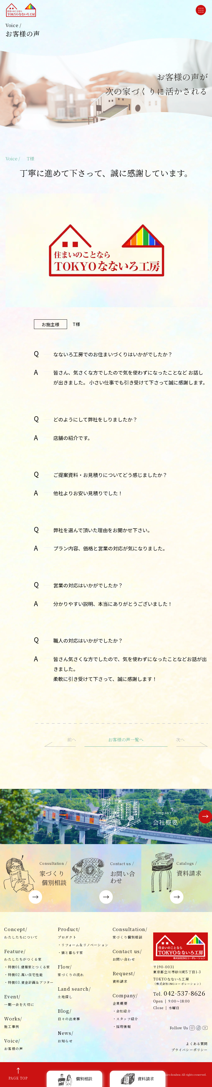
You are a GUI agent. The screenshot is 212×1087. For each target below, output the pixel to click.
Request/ (130, 977)
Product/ (83, 933)
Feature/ (29, 955)
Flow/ (83, 970)
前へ (71, 739)
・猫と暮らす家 (70, 952)
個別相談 (74, 1078)
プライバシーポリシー (189, 1049)
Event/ (29, 1000)
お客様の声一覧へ (126, 739)
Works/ (29, 1022)
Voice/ (29, 1044)
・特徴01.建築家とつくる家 (27, 966)
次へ (180, 739)
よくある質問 (197, 1043)
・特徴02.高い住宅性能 (23, 974)
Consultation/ (130, 933)
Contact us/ (130, 955)
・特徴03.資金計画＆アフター (29, 982)
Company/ (130, 999)
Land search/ (83, 992)
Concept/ (29, 933)
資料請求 (137, 1078)
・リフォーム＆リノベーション (83, 944)
